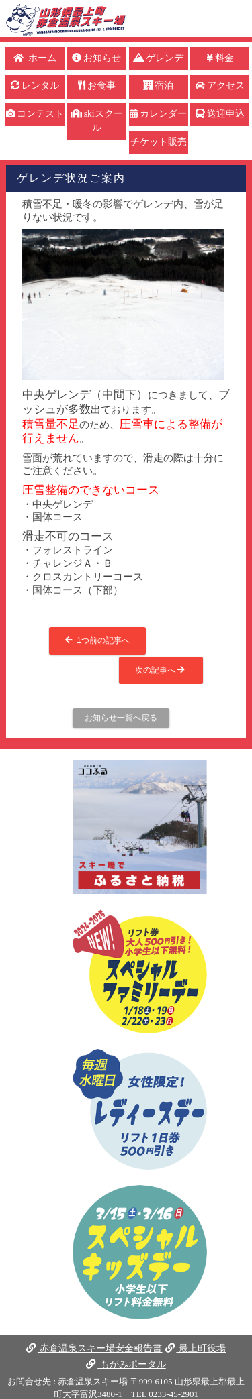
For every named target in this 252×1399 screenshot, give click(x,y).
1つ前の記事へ (97, 640)
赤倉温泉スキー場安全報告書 (94, 1348)
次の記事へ (161, 670)
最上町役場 (195, 1348)
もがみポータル (125, 1364)
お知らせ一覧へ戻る (121, 717)
